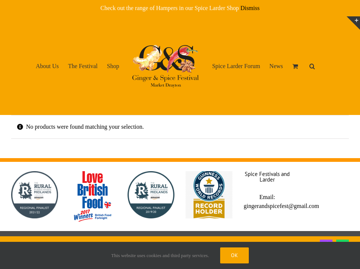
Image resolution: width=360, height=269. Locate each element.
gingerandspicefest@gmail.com (281, 206)
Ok (234, 255)
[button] (312, 65)
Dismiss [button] (250, 8)
